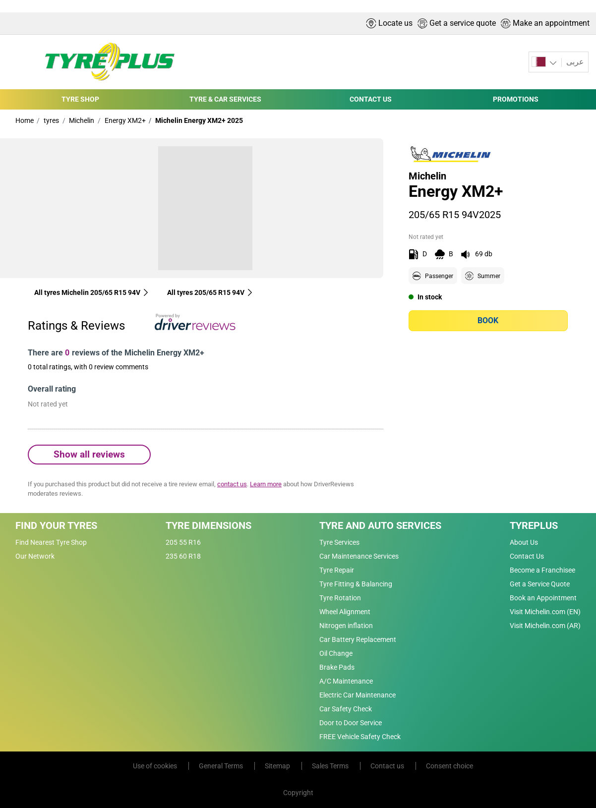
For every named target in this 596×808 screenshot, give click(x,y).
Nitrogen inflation (346, 626)
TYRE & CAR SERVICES (225, 99)
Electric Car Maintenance (357, 695)
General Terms (221, 766)
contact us (232, 484)
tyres (50, 120)
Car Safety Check (345, 709)
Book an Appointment (543, 598)
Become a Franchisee (542, 570)
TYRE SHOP (80, 99)
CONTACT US (371, 99)
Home (24, 120)
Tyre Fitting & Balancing (355, 584)
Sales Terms (331, 766)
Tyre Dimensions (208, 525)
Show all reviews (89, 454)
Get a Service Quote (540, 584)
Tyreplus (534, 525)
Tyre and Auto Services (380, 525)
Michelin (80, 120)
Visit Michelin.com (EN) (545, 612)
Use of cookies (156, 766)
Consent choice (449, 766)
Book (487, 320)
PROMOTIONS (515, 99)
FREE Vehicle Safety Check (360, 737)
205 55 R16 (183, 542)
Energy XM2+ (124, 120)
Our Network (35, 556)
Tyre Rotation (340, 598)
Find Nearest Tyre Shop (51, 542)
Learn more (266, 484)
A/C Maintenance (346, 681)
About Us (524, 542)
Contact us (388, 766)
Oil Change (336, 653)
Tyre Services (339, 542)
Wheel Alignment (344, 612)
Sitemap (278, 766)
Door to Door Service (350, 723)
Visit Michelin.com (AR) (545, 626)
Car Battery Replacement (357, 639)
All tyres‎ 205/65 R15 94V (210, 292)
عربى (574, 61)
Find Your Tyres (56, 525)
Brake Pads (337, 667)
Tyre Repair (336, 570)
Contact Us (527, 556)
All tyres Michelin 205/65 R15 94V (91, 292)
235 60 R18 (183, 556)
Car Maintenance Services (359, 556)
